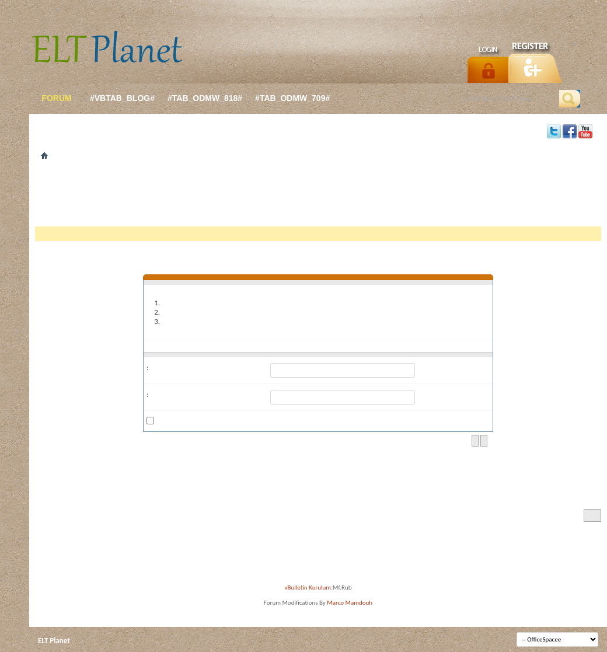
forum (56, 98)
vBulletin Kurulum (308, 587)
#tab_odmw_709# (292, 98)
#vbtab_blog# (122, 98)
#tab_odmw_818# (205, 98)
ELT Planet (54, 640)
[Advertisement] (318, 197)
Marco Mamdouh (349, 602)
